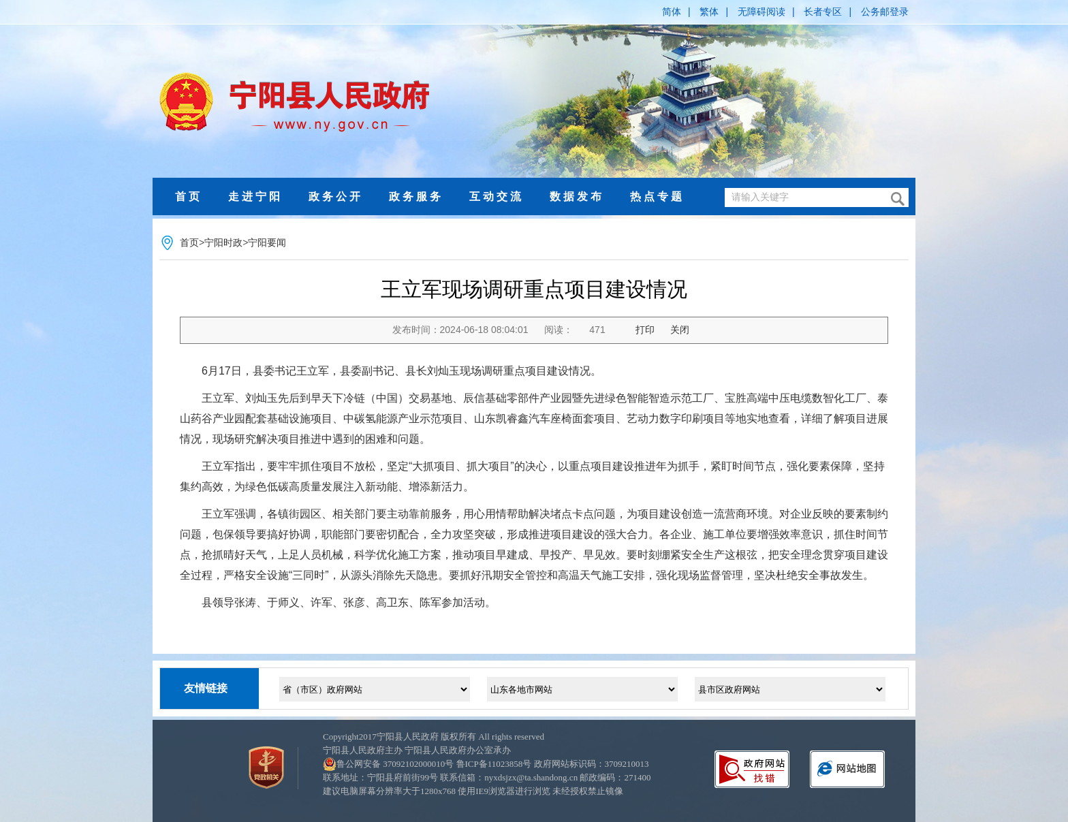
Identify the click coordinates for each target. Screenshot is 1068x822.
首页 (188, 196)
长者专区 (823, 11)
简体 (671, 11)
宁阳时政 (223, 242)
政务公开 (336, 196)
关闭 (679, 329)
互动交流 (496, 196)
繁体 (709, 11)
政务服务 (416, 196)
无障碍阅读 (761, 11)
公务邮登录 (885, 11)
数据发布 (577, 196)
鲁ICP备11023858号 (494, 764)
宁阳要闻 (267, 242)
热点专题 (657, 196)
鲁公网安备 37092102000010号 (395, 764)
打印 (645, 329)
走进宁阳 (255, 196)
